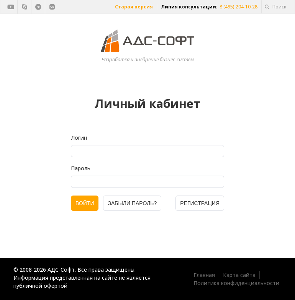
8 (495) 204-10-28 (238, 6)
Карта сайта (239, 275)
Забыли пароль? (132, 203)
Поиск (275, 6)
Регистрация (200, 203)
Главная (204, 275)
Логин (79, 137)
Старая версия (134, 6)
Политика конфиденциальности (236, 283)
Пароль (80, 168)
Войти (84, 203)
